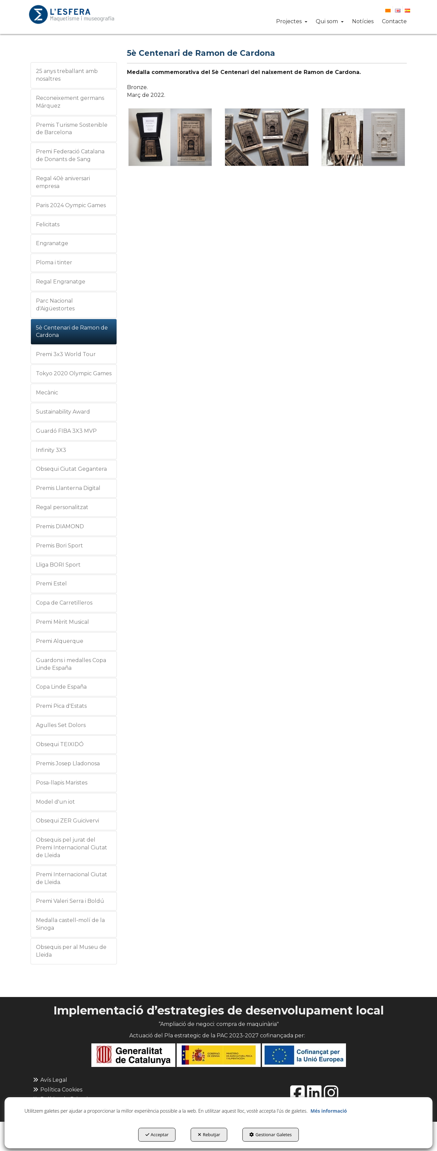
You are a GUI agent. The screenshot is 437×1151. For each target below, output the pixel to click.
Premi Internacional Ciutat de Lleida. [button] (71, 878)
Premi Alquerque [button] (59, 641)
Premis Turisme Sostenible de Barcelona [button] (71, 129)
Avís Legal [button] (49, 1080)
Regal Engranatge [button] (60, 281)
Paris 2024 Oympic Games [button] (71, 205)
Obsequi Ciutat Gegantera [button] (71, 469)
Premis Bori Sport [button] (59, 545)
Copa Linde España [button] (61, 687)
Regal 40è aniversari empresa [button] (63, 182)
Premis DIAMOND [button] (60, 526)
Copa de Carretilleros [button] (64, 603)
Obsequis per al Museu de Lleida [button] (71, 951)
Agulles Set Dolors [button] (61, 725)
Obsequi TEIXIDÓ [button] (60, 744)
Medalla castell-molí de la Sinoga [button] (70, 924)
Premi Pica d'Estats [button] (61, 706)
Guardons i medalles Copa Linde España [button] (71, 664)
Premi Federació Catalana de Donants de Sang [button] (70, 155)
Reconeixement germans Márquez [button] (70, 102)
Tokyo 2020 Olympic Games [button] (74, 373)
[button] (71, 14)
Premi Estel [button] (51, 583)
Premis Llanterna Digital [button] (68, 488)
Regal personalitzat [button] (62, 507)
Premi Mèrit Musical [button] (62, 622)
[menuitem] (391, 9)
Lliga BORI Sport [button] (58, 565)
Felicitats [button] (47, 224)
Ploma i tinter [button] (54, 262)
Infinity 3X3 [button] (51, 450)
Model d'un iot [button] (55, 802)
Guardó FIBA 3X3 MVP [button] (66, 431)
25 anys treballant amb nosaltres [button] (67, 75)
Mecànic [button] (47, 392)
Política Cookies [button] (57, 1089)
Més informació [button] (328, 1111)
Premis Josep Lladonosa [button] (68, 763)
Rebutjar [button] (209, 1134)
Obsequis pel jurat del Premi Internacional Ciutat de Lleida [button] (71, 847)
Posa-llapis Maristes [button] (61, 782)
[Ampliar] (170, 137)
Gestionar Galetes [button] (270, 1134)
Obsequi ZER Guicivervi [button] (67, 820)
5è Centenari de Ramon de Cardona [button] (72, 331)
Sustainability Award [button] (63, 412)
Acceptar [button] (157, 1134)
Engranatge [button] (52, 243)
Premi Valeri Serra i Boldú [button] (70, 901)
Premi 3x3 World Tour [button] (66, 354)
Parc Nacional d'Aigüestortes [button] (55, 305)
